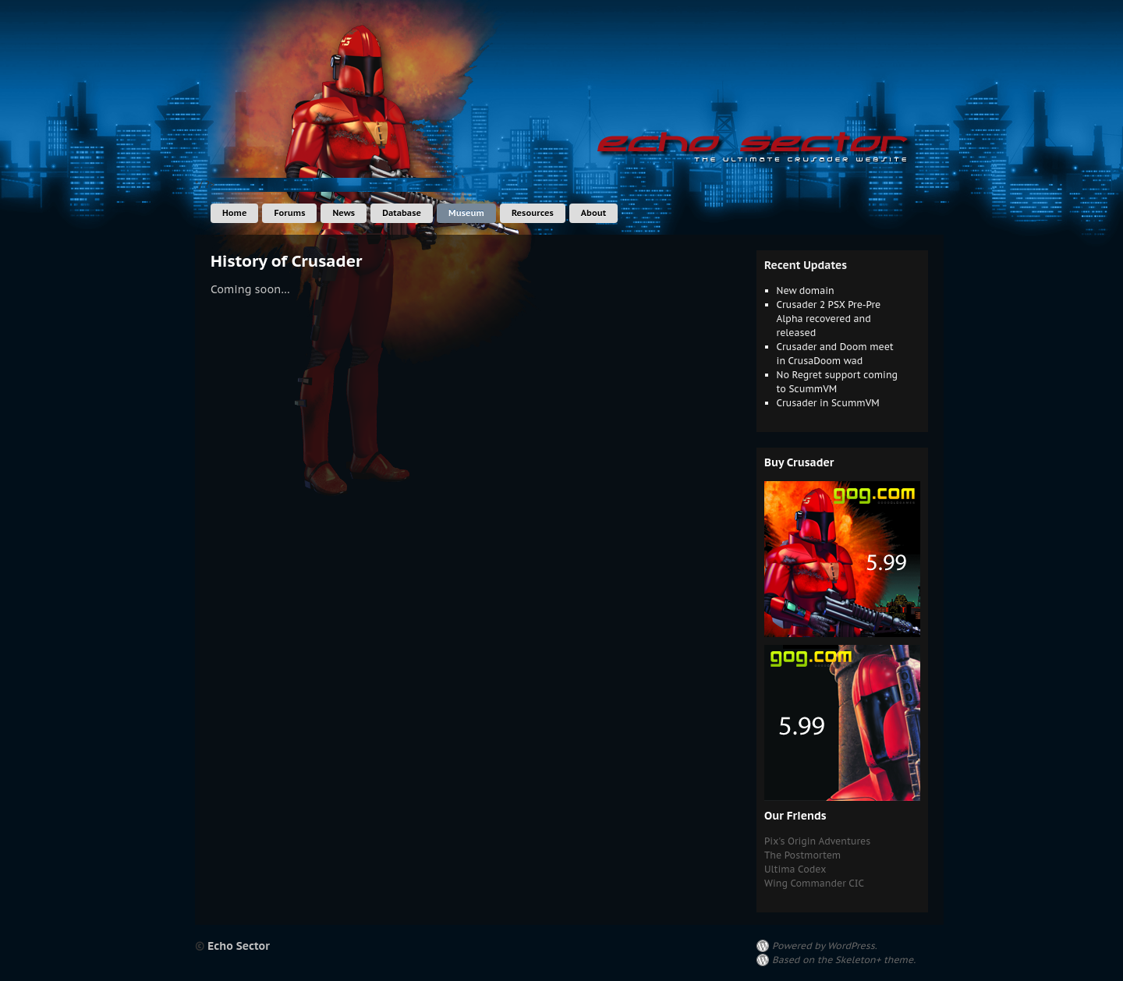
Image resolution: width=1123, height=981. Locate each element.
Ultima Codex (795, 869)
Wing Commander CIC (814, 883)
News (343, 212)
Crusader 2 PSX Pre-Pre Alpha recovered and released (829, 318)
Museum (466, 212)
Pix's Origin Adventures (817, 841)
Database (401, 212)
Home (234, 212)
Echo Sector (238, 946)
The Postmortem (802, 855)
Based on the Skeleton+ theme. (844, 959)
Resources (533, 212)
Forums (289, 212)
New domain (805, 290)
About (593, 212)
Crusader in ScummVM (828, 403)
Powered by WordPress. (824, 945)
